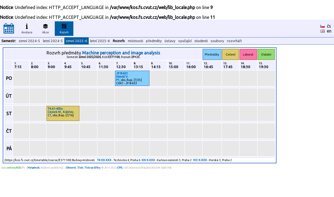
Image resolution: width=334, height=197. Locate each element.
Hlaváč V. (122, 76)
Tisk (80, 167)
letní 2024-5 (53, 41)
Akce (45, 28)
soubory (217, 41)
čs (329, 26)
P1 (117, 80)
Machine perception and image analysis (121, 52)
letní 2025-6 (100, 41)
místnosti (135, 41)
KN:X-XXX (148, 160)
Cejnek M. (55, 112)
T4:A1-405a (55, 108)
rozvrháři (234, 41)
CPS (119, 167)
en (329, 30)
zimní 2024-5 (29, 41)
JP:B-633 (122, 73)
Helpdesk (33, 167)
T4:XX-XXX (104, 160)
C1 (49, 115)
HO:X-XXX (200, 160)
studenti (201, 41)
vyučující (185, 41)
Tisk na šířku (92, 167)
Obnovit (71, 167)
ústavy (170, 41)
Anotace (27, 28)
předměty (154, 41)
